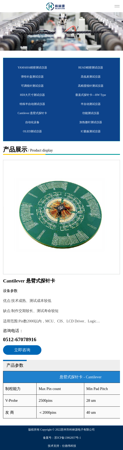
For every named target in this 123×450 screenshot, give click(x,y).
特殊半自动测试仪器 (32, 104)
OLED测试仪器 (32, 131)
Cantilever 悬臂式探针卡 (32, 113)
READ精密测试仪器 (90, 67)
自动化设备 (32, 122)
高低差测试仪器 (91, 76)
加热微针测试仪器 (90, 122)
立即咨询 (22, 350)
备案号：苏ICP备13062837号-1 (62, 437)
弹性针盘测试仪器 (32, 76)
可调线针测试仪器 (32, 85)
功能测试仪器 (90, 113)
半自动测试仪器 (91, 104)
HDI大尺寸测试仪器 (32, 94)
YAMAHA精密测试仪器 (32, 67)
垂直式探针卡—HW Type (90, 94)
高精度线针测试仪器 (90, 85)
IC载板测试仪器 (91, 131)
